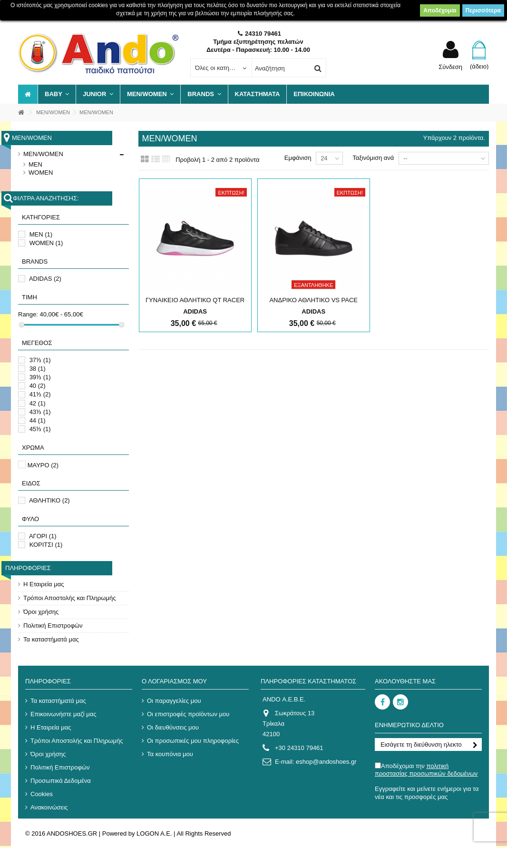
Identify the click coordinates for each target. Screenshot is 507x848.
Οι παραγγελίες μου (174, 700)
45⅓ (40, 429)
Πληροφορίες (28, 568)
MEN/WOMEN (43, 154)
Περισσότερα (483, 10)
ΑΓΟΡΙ (43, 536)
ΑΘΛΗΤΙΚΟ (49, 500)
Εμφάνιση (298, 157)
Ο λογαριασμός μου (174, 681)
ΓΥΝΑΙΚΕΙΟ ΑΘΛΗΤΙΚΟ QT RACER (195, 300)
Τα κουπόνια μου (170, 754)
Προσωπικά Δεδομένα (60, 780)
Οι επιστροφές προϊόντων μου (188, 714)
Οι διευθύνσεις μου (173, 727)
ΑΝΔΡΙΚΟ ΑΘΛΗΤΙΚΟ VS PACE (313, 300)
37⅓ (40, 360)
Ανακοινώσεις (49, 807)
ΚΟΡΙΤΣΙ (46, 544)
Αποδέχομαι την (426, 769)
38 (37, 368)
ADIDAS (45, 278)
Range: (28, 314)
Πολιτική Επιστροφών (53, 625)
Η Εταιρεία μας (43, 584)
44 (37, 420)
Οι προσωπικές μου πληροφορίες (193, 740)
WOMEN (41, 172)
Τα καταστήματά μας (51, 639)
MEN (35, 164)
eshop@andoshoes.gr (326, 761)
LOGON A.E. (154, 833)
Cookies (41, 794)
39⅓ (40, 377)
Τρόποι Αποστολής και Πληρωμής (69, 597)
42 (37, 403)
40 (37, 385)
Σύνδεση (450, 66)
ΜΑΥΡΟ (43, 465)
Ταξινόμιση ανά (373, 157)
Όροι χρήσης (40, 611)
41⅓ (40, 394)
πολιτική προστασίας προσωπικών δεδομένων (426, 769)
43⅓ (40, 411)
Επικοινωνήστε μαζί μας (63, 714)
